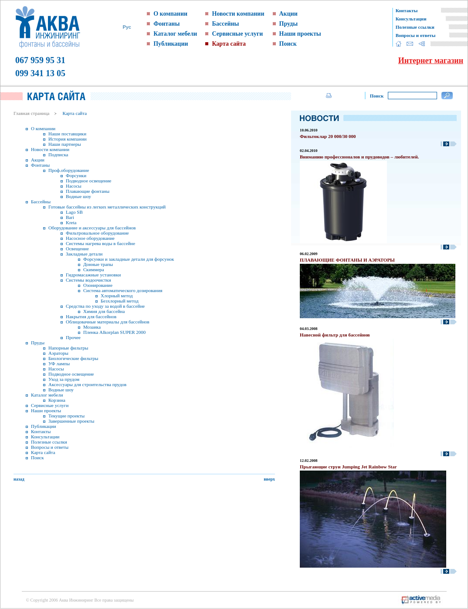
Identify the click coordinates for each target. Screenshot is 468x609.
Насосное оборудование (90, 238)
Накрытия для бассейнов (91, 316)
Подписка (58, 154)
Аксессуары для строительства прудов (87, 384)
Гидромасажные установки (93, 274)
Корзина (56, 400)
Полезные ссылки (415, 27)
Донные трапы (98, 264)
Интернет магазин (430, 60)
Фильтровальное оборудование (97, 233)
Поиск (288, 43)
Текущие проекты (66, 415)
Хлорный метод (117, 295)
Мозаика (92, 327)
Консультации (411, 18)
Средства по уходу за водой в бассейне (105, 306)
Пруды (288, 23)
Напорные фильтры (68, 347)
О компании (170, 13)
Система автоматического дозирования (123, 290)
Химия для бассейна (104, 311)
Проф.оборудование (68, 170)
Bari (70, 217)
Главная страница (31, 113)
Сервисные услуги (237, 33)
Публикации (170, 43)
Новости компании (238, 13)
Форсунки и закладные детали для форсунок (128, 259)
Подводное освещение (88, 180)
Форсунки (76, 175)
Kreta (71, 222)
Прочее (73, 337)
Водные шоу (78, 196)
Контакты (407, 10)
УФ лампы (59, 363)
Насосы (73, 185)
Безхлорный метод (120, 300)
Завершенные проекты (71, 421)
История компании (67, 138)
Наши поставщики (67, 133)
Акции (288, 13)
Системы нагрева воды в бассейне (100, 243)
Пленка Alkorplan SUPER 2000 (114, 332)
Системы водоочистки (88, 280)
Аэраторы (58, 353)
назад (19, 479)
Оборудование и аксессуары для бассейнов (92, 227)
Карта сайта (229, 43)
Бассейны (225, 23)
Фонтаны (166, 23)
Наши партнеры (64, 144)
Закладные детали (84, 253)
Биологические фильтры (73, 358)
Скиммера (93, 269)
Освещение (77, 248)
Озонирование (97, 285)
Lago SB (74, 212)
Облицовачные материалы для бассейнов (107, 321)
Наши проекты (300, 33)
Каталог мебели (175, 33)
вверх (269, 479)
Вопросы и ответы (416, 35)
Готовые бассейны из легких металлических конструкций (107, 206)
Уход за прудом (63, 379)
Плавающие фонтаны (87, 191)
